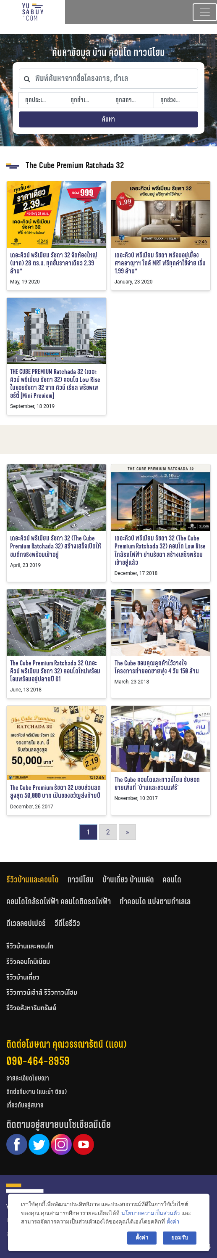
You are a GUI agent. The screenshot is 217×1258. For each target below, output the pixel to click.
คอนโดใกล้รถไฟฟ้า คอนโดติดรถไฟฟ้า (58, 901)
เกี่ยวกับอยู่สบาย (25, 1105)
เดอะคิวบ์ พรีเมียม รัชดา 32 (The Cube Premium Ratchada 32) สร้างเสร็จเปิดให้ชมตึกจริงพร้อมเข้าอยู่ (55, 546)
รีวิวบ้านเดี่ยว (22, 978)
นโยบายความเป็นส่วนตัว (150, 1213)
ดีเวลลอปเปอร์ (26, 923)
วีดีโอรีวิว (67, 923)
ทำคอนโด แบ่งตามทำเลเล (155, 901)
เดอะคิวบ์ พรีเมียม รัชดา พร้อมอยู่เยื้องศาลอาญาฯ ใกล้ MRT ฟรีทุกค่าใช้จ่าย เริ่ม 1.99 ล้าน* (160, 263)
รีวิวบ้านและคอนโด (32, 879)
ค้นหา (108, 119)
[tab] (37, 880)
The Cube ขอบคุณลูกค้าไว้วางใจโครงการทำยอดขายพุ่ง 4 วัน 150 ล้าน (157, 667)
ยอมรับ (179, 1237)
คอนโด (171, 879)
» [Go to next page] (127, 832)
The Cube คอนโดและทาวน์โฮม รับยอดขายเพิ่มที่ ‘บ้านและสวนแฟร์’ (157, 783)
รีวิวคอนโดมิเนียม (28, 962)
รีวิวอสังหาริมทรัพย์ (31, 1008)
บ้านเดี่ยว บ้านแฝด (128, 879)
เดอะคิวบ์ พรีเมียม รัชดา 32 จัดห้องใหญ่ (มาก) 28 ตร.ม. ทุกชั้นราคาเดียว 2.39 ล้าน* (53, 263)
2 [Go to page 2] (108, 832)
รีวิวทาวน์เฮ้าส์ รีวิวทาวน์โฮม (41, 993)
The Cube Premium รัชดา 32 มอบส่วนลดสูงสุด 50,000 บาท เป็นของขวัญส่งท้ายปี (55, 791)
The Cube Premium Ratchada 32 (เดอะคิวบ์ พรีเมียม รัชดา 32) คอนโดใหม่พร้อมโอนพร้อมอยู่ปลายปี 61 (55, 671)
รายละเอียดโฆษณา (27, 1078)
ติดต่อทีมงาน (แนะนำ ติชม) (36, 1091)
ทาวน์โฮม (81, 879)
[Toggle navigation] (205, 12)
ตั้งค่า (173, 1221)
